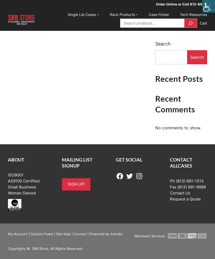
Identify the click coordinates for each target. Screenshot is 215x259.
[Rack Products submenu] (137, 14)
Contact (80, 234)
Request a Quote (185, 199)
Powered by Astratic (106, 234)
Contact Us (180, 193)
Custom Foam (42, 234)
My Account (18, 234)
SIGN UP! (76, 184)
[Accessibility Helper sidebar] (208, 6)
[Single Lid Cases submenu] (98, 14)
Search (163, 44)
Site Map (63, 234)
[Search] (190, 23)
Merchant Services (150, 236)
